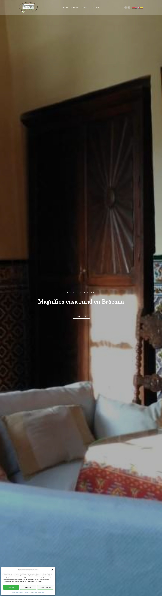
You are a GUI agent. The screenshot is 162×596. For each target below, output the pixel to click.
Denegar (28, 587)
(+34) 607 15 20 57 (112, 2)
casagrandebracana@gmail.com (132, 2)
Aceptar (11, 587)
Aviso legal (41, 592)
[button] (52, 570)
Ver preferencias (45, 587)
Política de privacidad (30, 592)
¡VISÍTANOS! (81, 316)
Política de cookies (17, 592)
